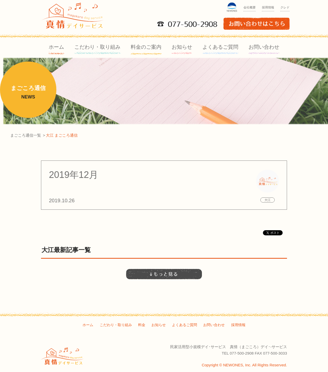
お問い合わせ (264, 47)
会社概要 (249, 7)
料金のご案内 (146, 47)
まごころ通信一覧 (25, 135)
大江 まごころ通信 (62, 135)
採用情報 (268, 7)
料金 (141, 325)
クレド (285, 7)
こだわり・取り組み (97, 47)
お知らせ (182, 47)
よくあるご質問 (220, 47)
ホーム (56, 47)
